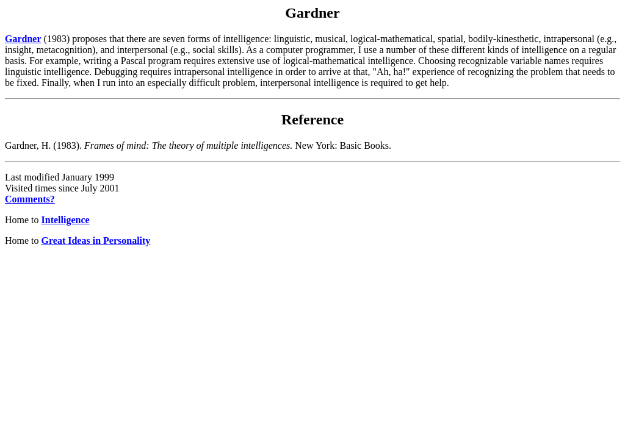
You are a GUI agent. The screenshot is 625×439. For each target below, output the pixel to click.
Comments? (30, 199)
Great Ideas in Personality (96, 240)
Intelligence (66, 220)
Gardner (23, 39)
